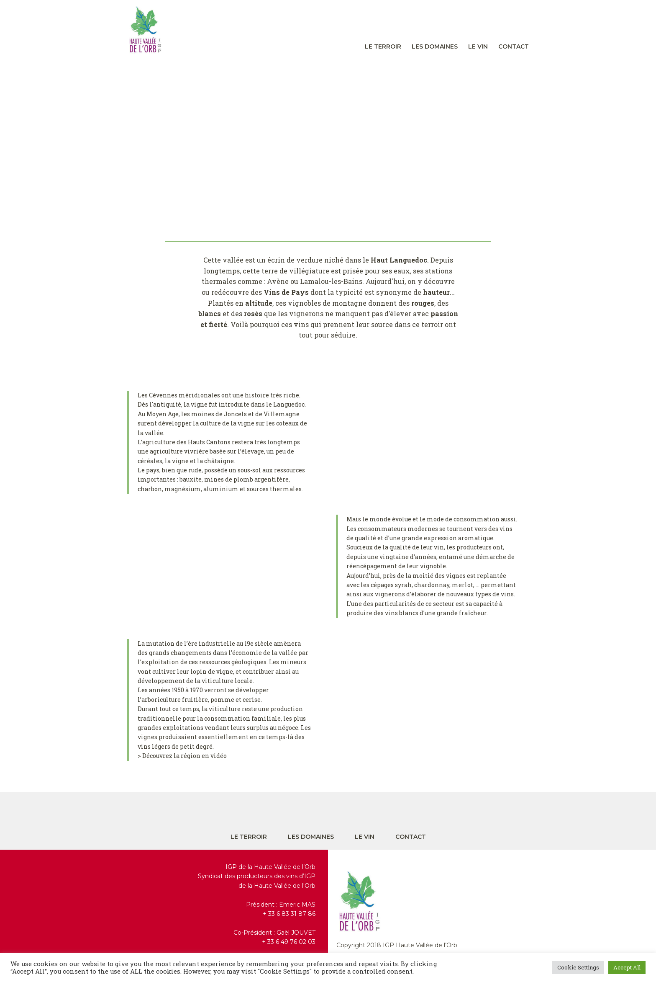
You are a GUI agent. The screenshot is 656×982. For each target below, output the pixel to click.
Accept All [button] (627, 967)
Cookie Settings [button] (578, 967)
